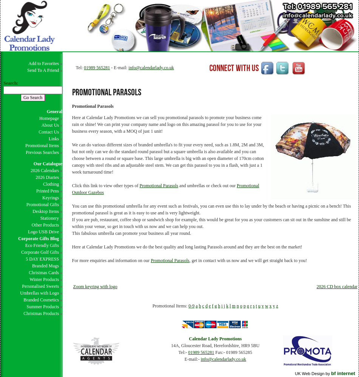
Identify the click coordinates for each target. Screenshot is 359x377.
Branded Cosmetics (41, 300)
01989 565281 (97, 67)
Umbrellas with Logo (39, 293)
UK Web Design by (325, 373)
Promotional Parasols (158, 185)
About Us (50, 125)
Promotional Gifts (42, 204)
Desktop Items (45, 211)
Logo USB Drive (43, 231)
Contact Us (49, 132)
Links (54, 138)
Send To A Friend (43, 70)
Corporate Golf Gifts (40, 252)
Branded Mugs (45, 265)
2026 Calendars (45, 170)
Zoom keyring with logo (95, 286)
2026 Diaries (47, 177)
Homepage (49, 118)
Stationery (49, 218)
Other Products (45, 225)
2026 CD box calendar (337, 286)
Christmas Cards (44, 272)
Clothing (51, 184)
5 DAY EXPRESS (42, 259)
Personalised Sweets (40, 286)
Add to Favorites (43, 63)
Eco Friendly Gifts (42, 245)
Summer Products (42, 306)
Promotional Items (42, 145)
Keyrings (50, 197)
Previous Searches (42, 152)
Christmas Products (41, 313)
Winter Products (44, 279)
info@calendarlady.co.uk (151, 67)
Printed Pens (47, 191)
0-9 (192, 306)
